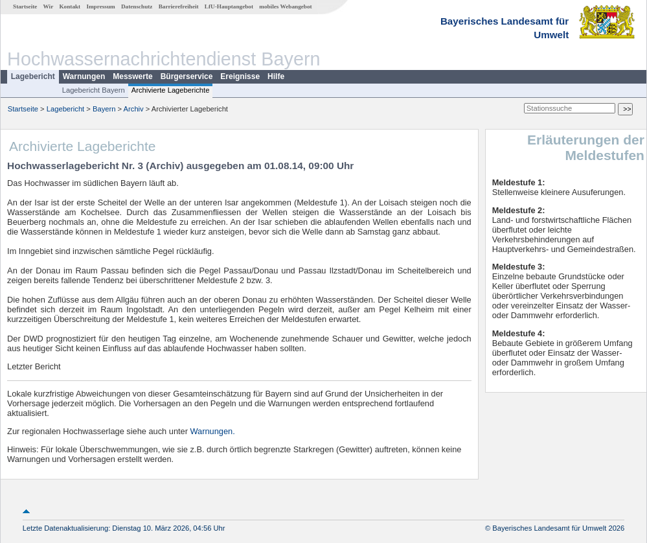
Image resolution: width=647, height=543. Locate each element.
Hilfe (275, 76)
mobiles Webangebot (285, 6)
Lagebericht (33, 76)
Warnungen (84, 76)
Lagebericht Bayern (93, 90)
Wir (48, 6)
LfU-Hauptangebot (229, 6)
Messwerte (132, 76)
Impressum (100, 6)
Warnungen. (212, 431)
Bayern (104, 109)
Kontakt (69, 6)
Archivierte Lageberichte (170, 90)
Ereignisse (240, 76)
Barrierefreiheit (179, 6)
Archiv (134, 109)
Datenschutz (137, 6)
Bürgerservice (187, 76)
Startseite (25, 6)
